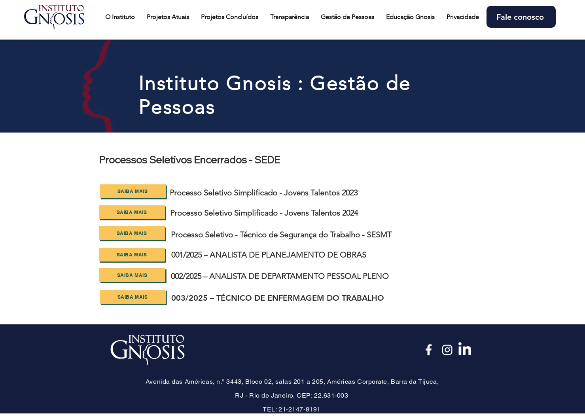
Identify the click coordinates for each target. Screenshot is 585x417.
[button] (168, 17)
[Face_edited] (429, 350)
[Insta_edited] (447, 350)
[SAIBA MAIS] (133, 191)
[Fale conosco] (521, 17)
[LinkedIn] (465, 350)
